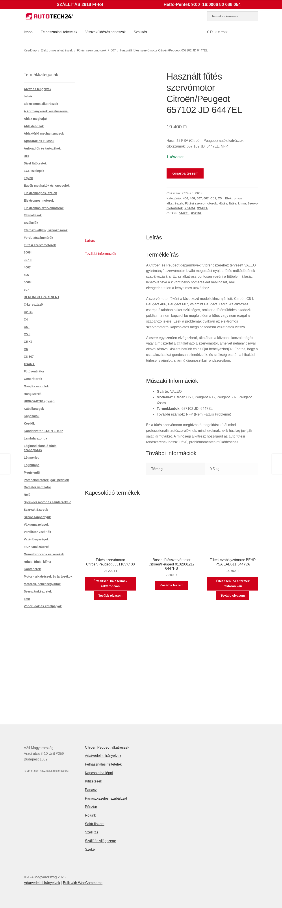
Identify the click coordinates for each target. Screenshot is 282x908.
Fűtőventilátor (34, 371)
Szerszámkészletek (38, 591)
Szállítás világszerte (100, 841)
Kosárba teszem (185, 173)
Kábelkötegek (34, 408)
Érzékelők (31, 222)
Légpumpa (31, 465)
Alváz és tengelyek (37, 89)
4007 (27, 267)
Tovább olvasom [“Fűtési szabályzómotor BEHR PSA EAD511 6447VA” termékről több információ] (233, 595)
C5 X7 (28, 341)
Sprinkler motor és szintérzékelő (47, 502)
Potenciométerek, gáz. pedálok (46, 480)
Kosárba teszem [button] (171, 585)
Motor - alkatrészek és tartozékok (48, 576)
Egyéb (28, 178)
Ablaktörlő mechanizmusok (44, 133)
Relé (27, 494)
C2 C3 (28, 312)
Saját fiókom (94, 824)
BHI (26, 156)
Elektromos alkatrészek (57, 50)
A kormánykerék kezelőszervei (46, 111)
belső (28, 96)
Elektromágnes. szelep (40, 193)
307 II (28, 260)
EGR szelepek (34, 171)
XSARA (189, 208)
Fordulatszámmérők (38, 237)
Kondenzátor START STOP (43, 431)
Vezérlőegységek (36, 539)
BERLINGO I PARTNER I (41, 297)
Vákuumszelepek (36, 524)
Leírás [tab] (90, 240)
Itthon (28, 32)
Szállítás (140, 32)
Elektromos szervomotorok (44, 208)
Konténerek (32, 569)
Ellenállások (33, 215)
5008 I (28, 282)
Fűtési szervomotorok (91, 50)
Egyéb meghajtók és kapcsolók (47, 185)
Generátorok (33, 379)
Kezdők (29, 423)
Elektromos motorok (39, 200)
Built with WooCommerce (82, 883)
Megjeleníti (32, 472)
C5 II (27, 334)
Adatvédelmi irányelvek (103, 756)
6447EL (184, 213)
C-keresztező (33, 304)
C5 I (213, 198)
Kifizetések (93, 781)
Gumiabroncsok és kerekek (44, 554)
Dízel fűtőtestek (35, 163)
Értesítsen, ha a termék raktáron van (110, 583)
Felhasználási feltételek (59, 32)
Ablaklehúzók (34, 126)
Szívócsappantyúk (37, 517)
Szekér (90, 849)
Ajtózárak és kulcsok (39, 141)
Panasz (91, 790)
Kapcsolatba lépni (99, 773)
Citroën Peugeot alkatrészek (107, 747)
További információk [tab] (100, 253)
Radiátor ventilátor (37, 487)
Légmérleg (31, 457)
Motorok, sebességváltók (42, 584)
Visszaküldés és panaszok (105, 32)
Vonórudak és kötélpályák (43, 606)
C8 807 (29, 356)
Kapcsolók (31, 416)
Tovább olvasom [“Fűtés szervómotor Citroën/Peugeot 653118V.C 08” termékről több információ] (110, 595)
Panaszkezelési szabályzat (106, 798)
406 (185, 198)
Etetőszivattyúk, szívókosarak (45, 230)
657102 (196, 213)
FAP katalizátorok (36, 547)
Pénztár (91, 807)
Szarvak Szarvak (36, 509)
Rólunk (90, 815)
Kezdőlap (30, 50)
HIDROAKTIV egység (39, 401)
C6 (26, 349)
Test (27, 599)
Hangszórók (32, 394)
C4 (26, 319)
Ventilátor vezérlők (37, 532)
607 (113, 50)
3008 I (28, 252)
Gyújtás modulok (36, 386)
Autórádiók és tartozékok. (42, 148)
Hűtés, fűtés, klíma (232, 203)
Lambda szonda (35, 438)
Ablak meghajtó (35, 118)
